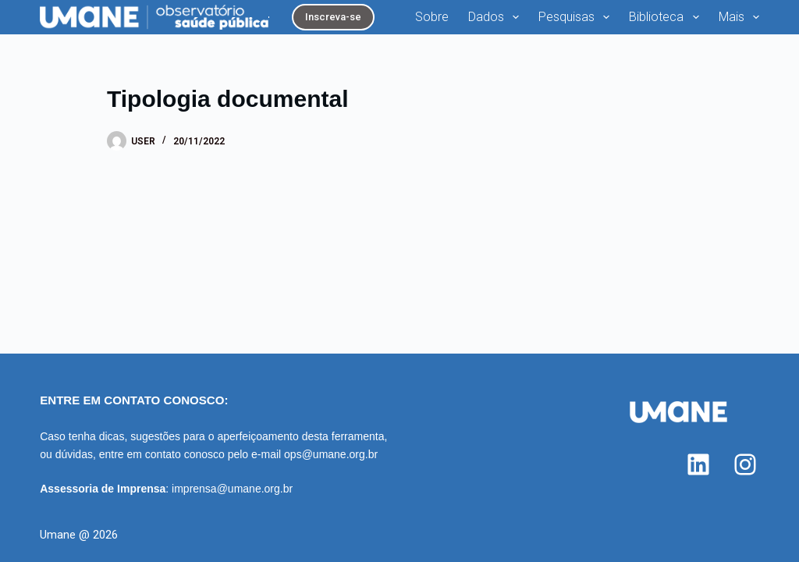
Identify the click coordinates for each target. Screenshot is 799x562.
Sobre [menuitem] (432, 16)
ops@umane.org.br (331, 454)
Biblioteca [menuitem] (667, 17)
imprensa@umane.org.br (232, 488)
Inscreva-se (333, 17)
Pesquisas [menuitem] (577, 17)
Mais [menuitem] (739, 17)
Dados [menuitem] (496, 17)
